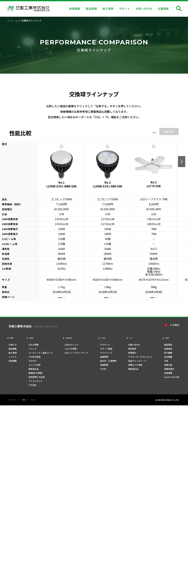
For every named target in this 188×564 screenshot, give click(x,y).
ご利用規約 (41, 401)
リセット (150, 131)
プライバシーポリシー (20, 401)
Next (181, 161)
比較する (168, 131)
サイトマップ (59, 401)
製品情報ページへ (61, 297)
